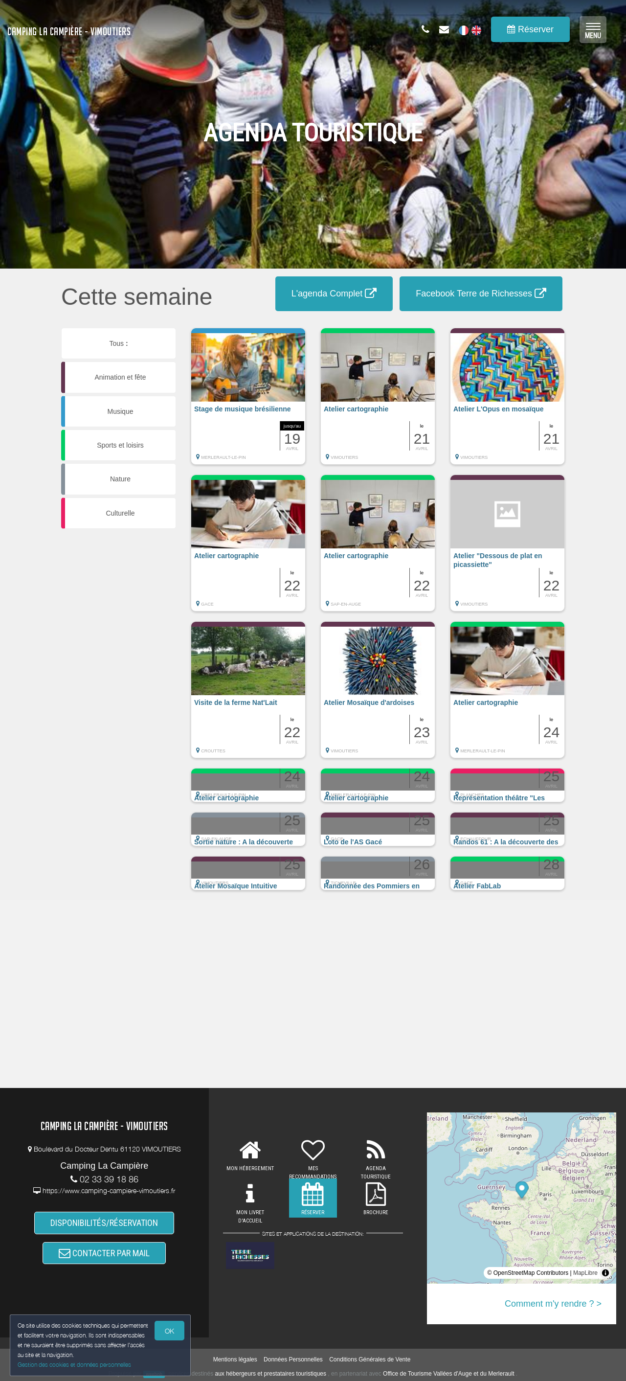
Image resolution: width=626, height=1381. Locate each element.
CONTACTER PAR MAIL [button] (104, 1253)
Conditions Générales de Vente (369, 1359)
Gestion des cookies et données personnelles (74, 1364)
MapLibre (585, 1272)
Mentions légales (235, 1359)
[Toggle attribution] (605, 1273)
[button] (248, 401)
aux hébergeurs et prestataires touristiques (270, 1373)
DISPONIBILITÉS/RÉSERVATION (104, 1223)
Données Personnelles (293, 1359)
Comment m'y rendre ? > (553, 1304)
